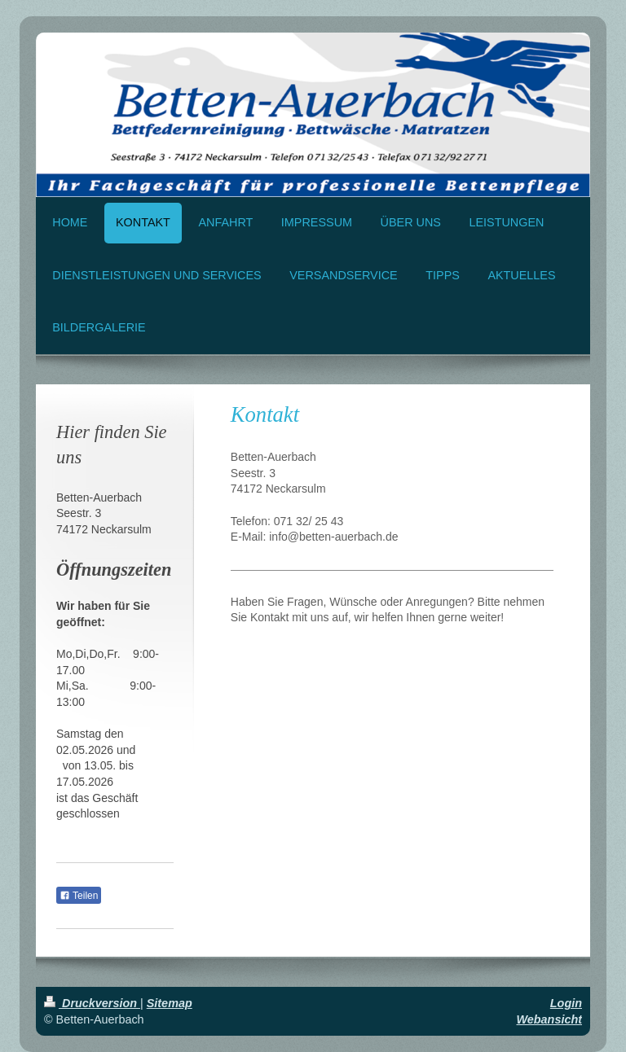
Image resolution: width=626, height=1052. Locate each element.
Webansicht (550, 1019)
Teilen (79, 895)
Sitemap (169, 1003)
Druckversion (92, 1003)
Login (566, 1003)
